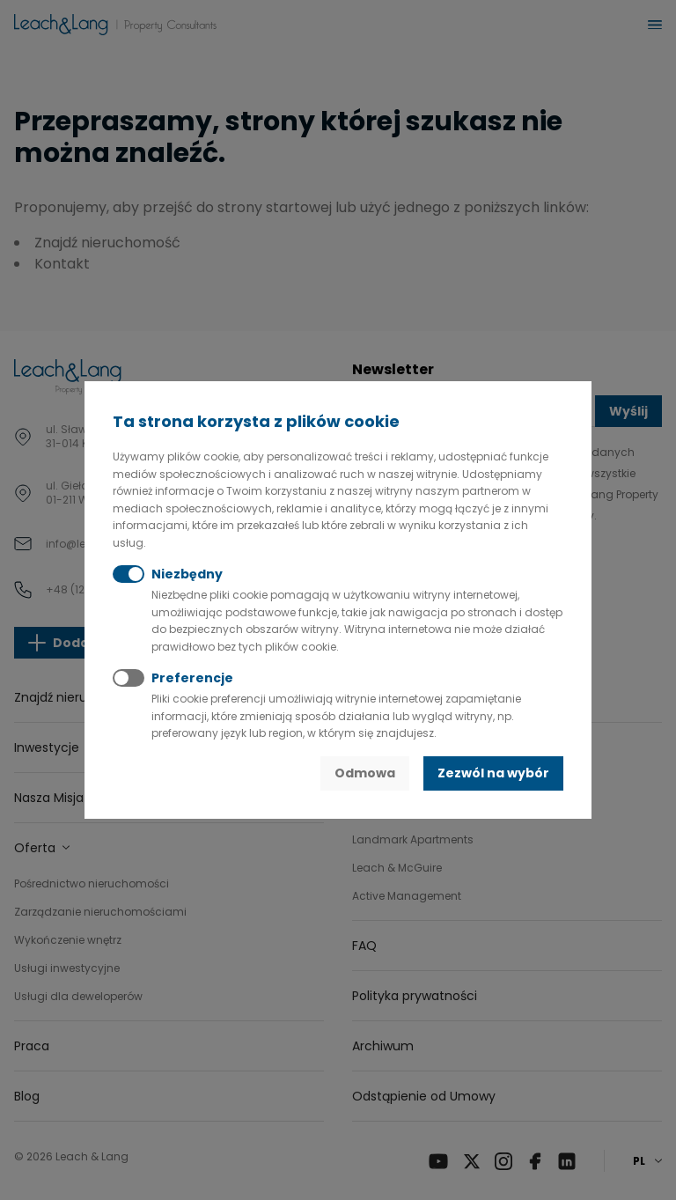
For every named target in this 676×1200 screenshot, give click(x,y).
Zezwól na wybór (493, 773)
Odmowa (364, 773)
